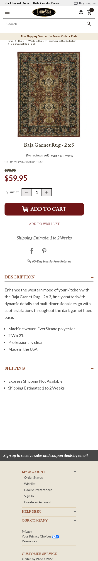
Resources (29, 541)
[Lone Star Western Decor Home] (44, 12)
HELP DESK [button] (31, 512)
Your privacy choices (40, 536)
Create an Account (37, 502)
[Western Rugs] (36, 40)
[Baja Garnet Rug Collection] (62, 40)
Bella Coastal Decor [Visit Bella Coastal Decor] (46, 3)
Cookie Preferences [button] (38, 490)
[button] (7, 12)
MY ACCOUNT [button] (33, 472)
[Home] (10, 40)
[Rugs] (21, 40)
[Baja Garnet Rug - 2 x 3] (23, 43)
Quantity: (12, 192)
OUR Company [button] (35, 521)
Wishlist (30, 484)
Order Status (33, 477)
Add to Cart (44, 209)
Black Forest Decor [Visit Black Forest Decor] (17, 3)
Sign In (29, 496)
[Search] (88, 23)
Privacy (27, 531)
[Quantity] (37, 192)
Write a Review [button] (62, 155)
